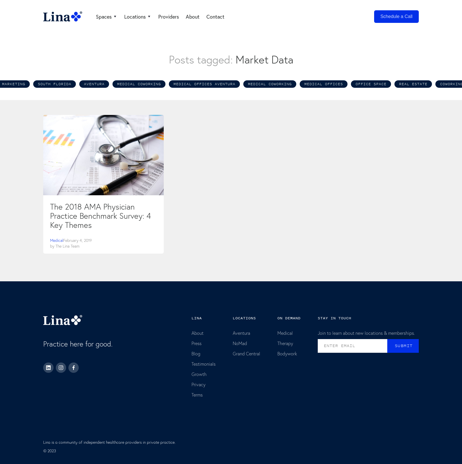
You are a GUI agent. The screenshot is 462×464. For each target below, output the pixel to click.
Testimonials (203, 364)
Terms (197, 395)
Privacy (198, 384)
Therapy (285, 343)
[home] (62, 16)
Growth (199, 374)
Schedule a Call (396, 16)
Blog (195, 354)
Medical (56, 240)
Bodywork (287, 354)
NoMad (240, 343)
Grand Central (246, 354)
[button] (106, 16)
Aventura (241, 333)
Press (196, 343)
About (197, 333)
